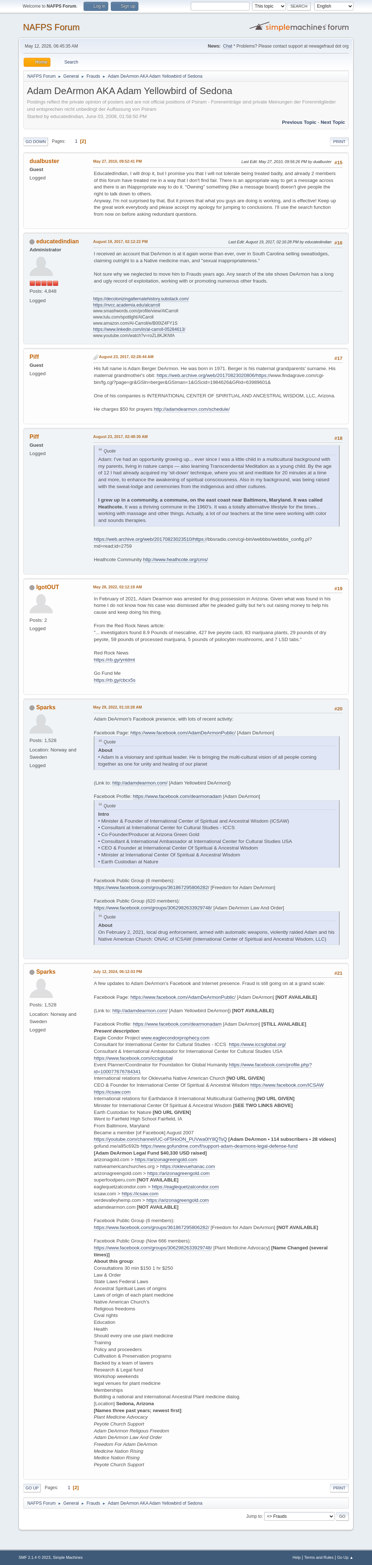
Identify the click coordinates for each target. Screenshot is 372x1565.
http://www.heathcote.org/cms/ (175, 559)
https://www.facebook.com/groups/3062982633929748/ (153, 908)
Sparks (46, 707)
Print (339, 141)
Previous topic (299, 122)
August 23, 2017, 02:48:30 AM (120, 436)
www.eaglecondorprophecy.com (175, 1038)
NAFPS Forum (51, 27)
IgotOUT (47, 587)
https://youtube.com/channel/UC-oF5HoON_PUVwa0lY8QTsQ (160, 1139)
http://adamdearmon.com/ (139, 783)
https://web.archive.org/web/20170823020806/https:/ (213, 375)
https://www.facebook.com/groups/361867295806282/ (151, 887)
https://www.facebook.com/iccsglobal (133, 1058)
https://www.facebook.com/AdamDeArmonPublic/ (183, 732)
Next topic (333, 122)
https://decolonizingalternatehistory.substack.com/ (141, 298)
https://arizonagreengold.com (166, 1159)
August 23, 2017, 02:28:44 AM (126, 356)
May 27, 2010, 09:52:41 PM (117, 161)
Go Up (32, 1488)
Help (296, 1557)
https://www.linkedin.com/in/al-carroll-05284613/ (139, 329)
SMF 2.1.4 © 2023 (34, 1557)
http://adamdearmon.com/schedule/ (192, 409)
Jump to (254, 1516)
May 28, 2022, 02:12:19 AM (117, 587)
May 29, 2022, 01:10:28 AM (117, 707)
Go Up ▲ (345, 1557)
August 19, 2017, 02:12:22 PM (120, 241)
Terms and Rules (318, 1557)
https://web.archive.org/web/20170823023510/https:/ (150, 539)
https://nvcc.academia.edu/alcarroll (126, 305)
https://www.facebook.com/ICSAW (287, 1085)
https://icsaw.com (112, 1092)
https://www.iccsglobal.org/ (257, 1044)
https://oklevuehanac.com (187, 1166)
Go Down (35, 141)
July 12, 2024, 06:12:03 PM (117, 971)
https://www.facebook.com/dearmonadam (177, 796)
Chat (227, 46)
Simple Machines (68, 1557)
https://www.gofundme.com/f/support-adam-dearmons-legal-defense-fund (219, 1146)
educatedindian (57, 241)
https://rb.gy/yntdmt (114, 659)
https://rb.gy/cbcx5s (115, 680)
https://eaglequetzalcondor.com (185, 1186)
